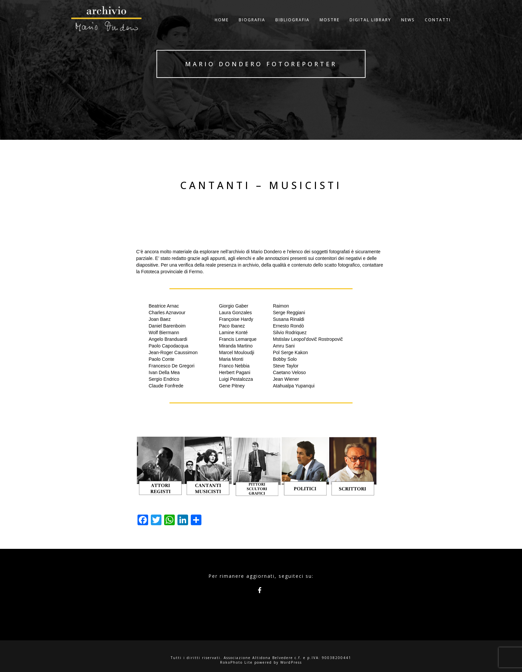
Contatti (438, 28)
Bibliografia (292, 28)
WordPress (291, 662)
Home (222, 28)
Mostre (330, 28)
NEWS (408, 28)
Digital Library (370, 28)
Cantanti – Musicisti (261, 185)
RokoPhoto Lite (236, 662)
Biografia (252, 28)
